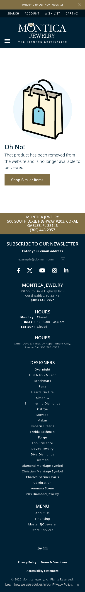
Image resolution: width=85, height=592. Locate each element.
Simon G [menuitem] (42, 398)
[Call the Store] (42, 300)
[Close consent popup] (78, 584)
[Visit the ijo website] (42, 548)
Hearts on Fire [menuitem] (42, 392)
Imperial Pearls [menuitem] (42, 426)
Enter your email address (42, 251)
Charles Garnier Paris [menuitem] (42, 477)
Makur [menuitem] (42, 420)
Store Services (42, 530)
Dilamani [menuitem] (42, 460)
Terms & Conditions (54, 562)
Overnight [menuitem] (42, 369)
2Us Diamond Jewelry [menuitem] (42, 494)
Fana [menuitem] (42, 386)
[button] (13, 13)
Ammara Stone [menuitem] (42, 488)
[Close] (79, 5)
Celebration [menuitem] (42, 483)
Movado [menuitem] (42, 415)
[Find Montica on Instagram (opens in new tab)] (54, 270)
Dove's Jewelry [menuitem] (43, 449)
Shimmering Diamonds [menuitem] (42, 403)
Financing (42, 519)
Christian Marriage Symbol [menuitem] (42, 471)
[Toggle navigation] (7, 40)
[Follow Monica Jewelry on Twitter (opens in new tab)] (30, 270)
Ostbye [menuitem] (42, 409)
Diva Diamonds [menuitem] (42, 454)
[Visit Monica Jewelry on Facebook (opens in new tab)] (18, 270)
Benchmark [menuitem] (42, 381)
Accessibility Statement (42, 571)
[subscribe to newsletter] (63, 259)
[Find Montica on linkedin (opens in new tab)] (66, 270)
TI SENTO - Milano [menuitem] (42, 375)
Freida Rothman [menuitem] (42, 432)
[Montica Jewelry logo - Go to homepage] (42, 33)
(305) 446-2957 (42, 229)
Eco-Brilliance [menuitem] (42, 443)
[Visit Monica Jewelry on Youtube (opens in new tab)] (42, 270)
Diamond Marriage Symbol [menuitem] (42, 466)
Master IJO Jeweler (42, 524)
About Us (42, 513)
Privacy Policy (27, 562)
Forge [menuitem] (42, 437)
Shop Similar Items (27, 180)
